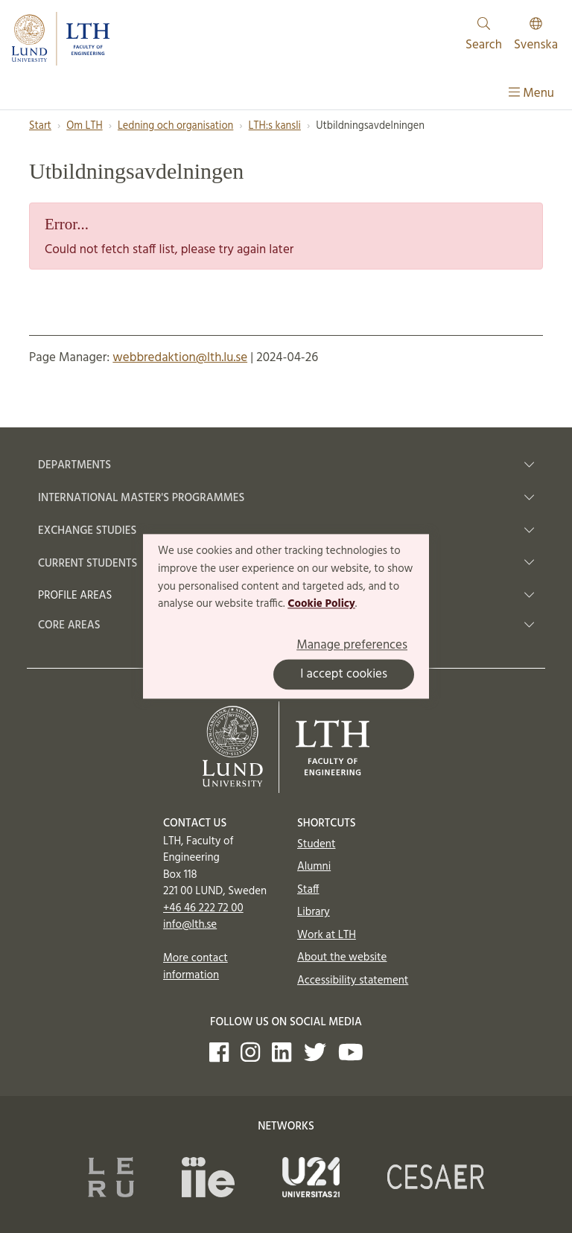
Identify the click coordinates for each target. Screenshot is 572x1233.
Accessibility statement (352, 981)
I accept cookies (343, 675)
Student (316, 844)
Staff (308, 890)
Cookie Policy (321, 605)
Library (313, 912)
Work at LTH (326, 935)
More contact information (195, 966)
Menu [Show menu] (531, 93)
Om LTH (84, 126)
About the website (342, 957)
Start (40, 126)
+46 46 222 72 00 (203, 908)
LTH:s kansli (275, 126)
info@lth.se (190, 925)
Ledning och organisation (175, 126)
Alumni (314, 867)
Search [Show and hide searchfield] (483, 36)
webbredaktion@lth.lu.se (179, 358)
